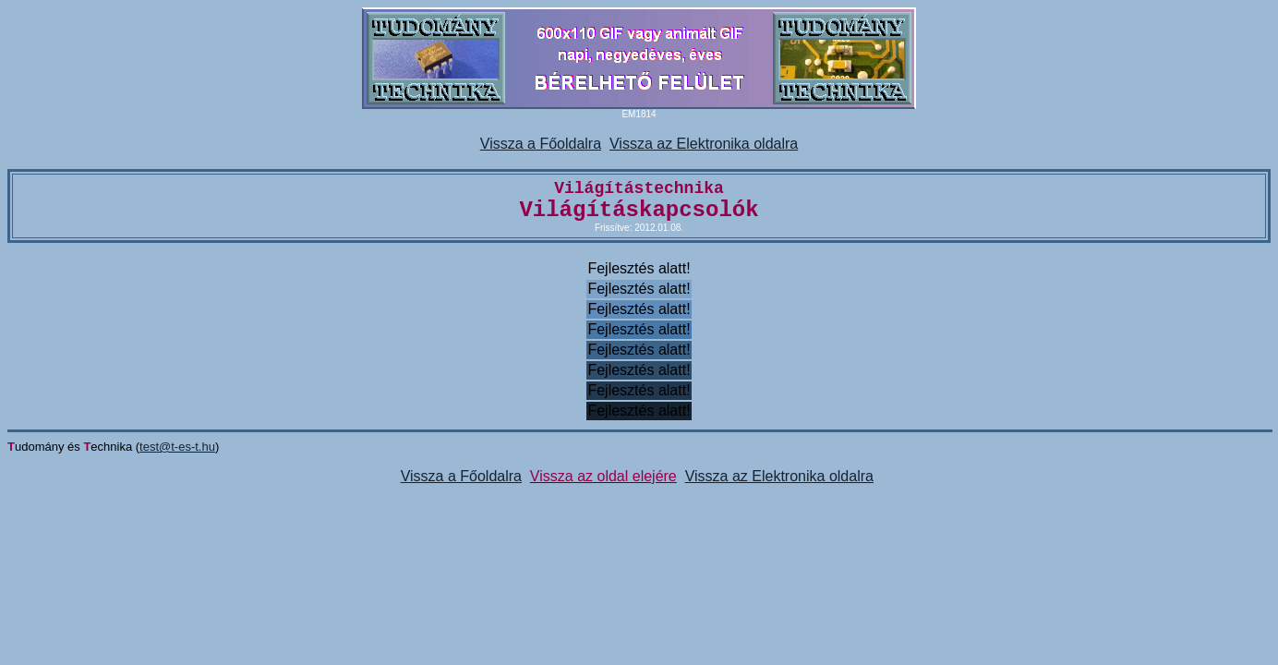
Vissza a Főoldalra (540, 143)
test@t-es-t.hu (177, 446)
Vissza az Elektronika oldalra (703, 143)
